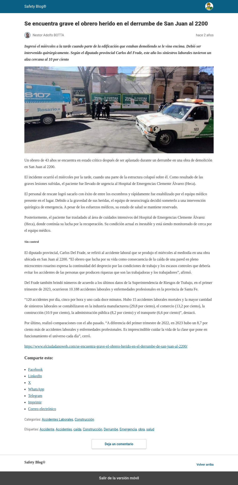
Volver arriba (205, 464)
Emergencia (128, 429)
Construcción (84, 419)
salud (150, 429)
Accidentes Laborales (57, 419)
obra (141, 429)
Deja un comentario (119, 444)
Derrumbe (111, 429)
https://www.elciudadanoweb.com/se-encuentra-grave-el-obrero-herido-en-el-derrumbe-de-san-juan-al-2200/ (105, 346)
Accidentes (64, 429)
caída (78, 429)
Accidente (47, 429)
